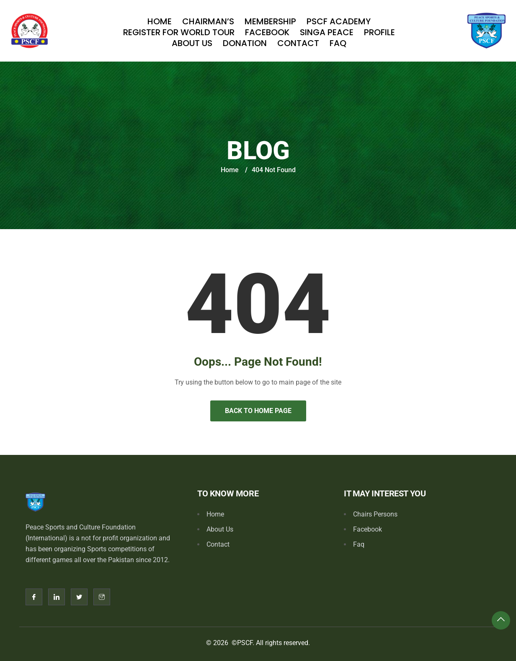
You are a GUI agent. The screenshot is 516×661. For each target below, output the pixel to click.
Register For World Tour (179, 32)
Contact (298, 43)
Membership (270, 21)
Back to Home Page (258, 411)
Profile (379, 32)
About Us (192, 43)
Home (159, 21)
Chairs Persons (375, 514)
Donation (245, 43)
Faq (338, 43)
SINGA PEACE (326, 32)
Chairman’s (208, 21)
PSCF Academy (339, 21)
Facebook (267, 32)
